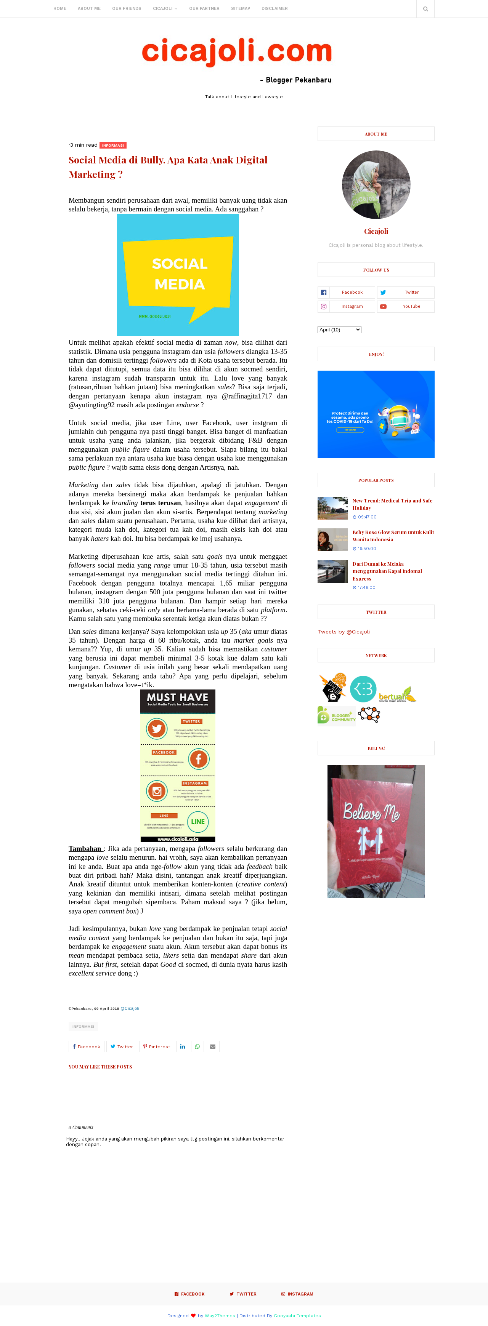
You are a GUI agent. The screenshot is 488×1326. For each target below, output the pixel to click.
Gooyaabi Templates (297, 1315)
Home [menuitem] (59, 8)
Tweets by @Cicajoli (344, 632)
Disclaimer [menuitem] (275, 8)
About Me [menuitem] (89, 8)
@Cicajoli (130, 1008)
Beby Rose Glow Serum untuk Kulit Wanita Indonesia (393, 536)
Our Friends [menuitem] (126, 8)
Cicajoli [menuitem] (162, 8)
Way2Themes (220, 1315)
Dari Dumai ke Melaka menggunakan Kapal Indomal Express (387, 571)
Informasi (83, 1026)
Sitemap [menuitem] (240, 8)
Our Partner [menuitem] (204, 8)
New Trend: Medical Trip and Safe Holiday (392, 504)
